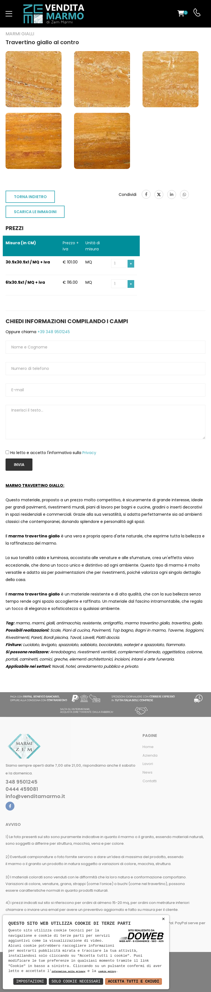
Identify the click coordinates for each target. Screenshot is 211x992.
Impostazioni (30, 981)
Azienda (150, 755)
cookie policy (107, 971)
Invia (19, 464)
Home (148, 746)
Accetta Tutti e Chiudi (133, 981)
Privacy (89, 452)
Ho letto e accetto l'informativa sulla (53, 452)
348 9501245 (21, 781)
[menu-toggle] (9, 14)
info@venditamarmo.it (35, 796)
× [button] (163, 919)
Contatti (150, 781)
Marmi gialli (20, 34)
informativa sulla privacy (68, 971)
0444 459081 (22, 789)
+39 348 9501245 (53, 332)
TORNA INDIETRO (30, 197)
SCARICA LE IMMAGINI (35, 212)
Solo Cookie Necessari (76, 981)
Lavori (148, 763)
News (147, 772)
